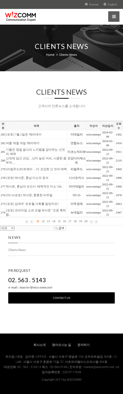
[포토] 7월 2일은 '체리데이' (24, 134)
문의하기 (83, 345)
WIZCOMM (74, 379)
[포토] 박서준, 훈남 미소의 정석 (27, 178)
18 (75, 221)
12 (43, 221)
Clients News (68, 54)
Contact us (61, 298)
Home (50, 54)
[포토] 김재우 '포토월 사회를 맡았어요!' (32, 204)
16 (64, 221)
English (110, 4)
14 (53, 221)
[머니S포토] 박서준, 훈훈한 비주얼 (29, 195)
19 (80, 221)
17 (69, 221)
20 (85, 221)
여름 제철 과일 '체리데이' (23, 143)
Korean (92, 4)
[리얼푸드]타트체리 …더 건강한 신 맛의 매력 (36, 169)
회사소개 (39, 345)
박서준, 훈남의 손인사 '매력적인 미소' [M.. (34, 186)
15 (59, 221)
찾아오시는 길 (61, 345)
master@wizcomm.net (99, 367)
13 (48, 221)
